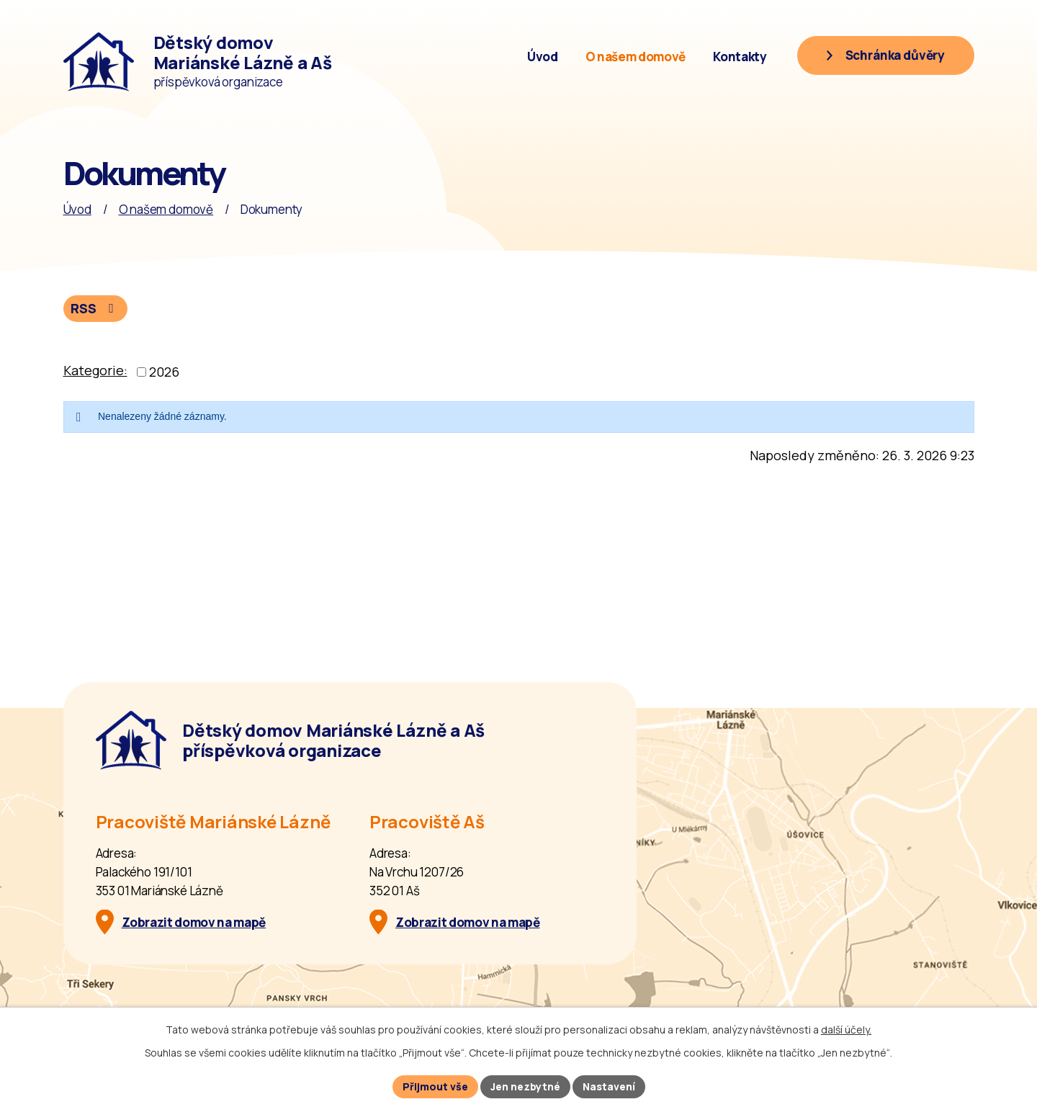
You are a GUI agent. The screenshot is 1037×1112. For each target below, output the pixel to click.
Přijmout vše (435, 1086)
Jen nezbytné (525, 1086)
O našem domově (635, 56)
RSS (95, 308)
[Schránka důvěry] (885, 55)
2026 (164, 371)
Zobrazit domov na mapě (194, 922)
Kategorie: (95, 370)
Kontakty (739, 56)
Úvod (542, 56)
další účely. (846, 1029)
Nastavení (609, 1086)
